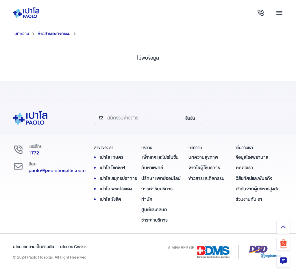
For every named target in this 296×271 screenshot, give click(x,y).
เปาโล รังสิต (110, 199)
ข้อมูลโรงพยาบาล (252, 157)
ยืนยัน (190, 118)
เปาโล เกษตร (111, 157)
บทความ (21, 33)
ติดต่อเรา (244, 168)
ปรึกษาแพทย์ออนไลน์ (161, 178)
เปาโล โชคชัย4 (112, 168)
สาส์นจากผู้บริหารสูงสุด (258, 189)
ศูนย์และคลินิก (154, 209)
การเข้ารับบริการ (157, 189)
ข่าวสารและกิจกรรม (54, 33)
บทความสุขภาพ (203, 157)
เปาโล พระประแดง (116, 189)
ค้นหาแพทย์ (152, 168)
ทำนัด (146, 199)
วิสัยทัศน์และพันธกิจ (254, 178)
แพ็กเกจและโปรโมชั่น (160, 157)
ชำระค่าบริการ (154, 220)
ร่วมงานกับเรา (249, 199)
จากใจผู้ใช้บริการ (204, 168)
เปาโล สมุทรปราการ (118, 178)
